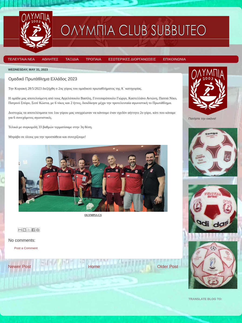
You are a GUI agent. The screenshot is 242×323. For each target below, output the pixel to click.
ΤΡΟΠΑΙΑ (93, 59)
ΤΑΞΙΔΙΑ (72, 59)
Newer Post (19, 266)
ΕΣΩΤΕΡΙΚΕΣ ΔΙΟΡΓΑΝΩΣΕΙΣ (132, 59)
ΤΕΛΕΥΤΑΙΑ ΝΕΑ (21, 59)
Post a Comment (26, 248)
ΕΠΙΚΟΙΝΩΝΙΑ (174, 59)
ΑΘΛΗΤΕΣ (50, 59)
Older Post (167, 266)
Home (94, 266)
